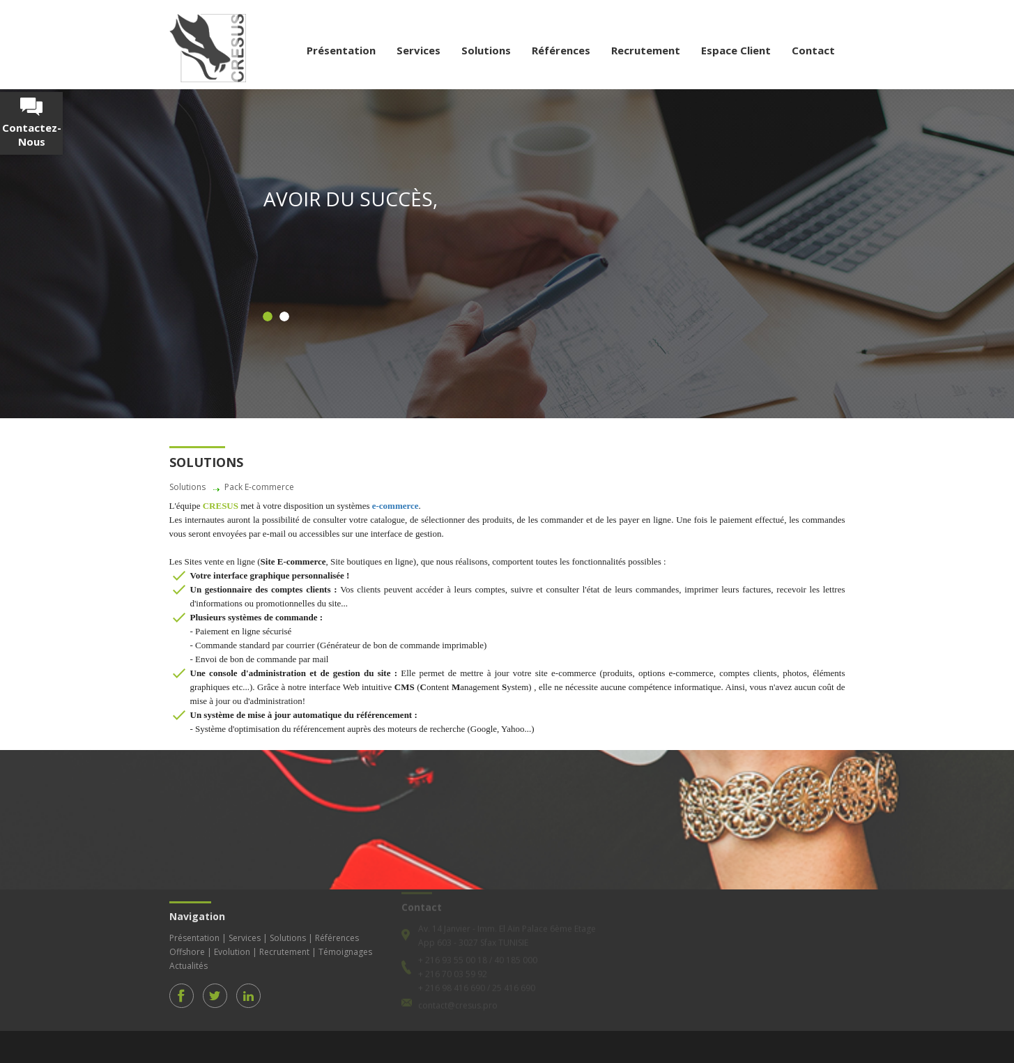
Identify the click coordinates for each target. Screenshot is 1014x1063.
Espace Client (736, 50)
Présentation (341, 50)
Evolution (232, 947)
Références (561, 50)
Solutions (486, 50)
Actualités (188, 961)
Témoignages (345, 947)
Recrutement (645, 50)
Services (418, 50)
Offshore (187, 947)
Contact (813, 50)
